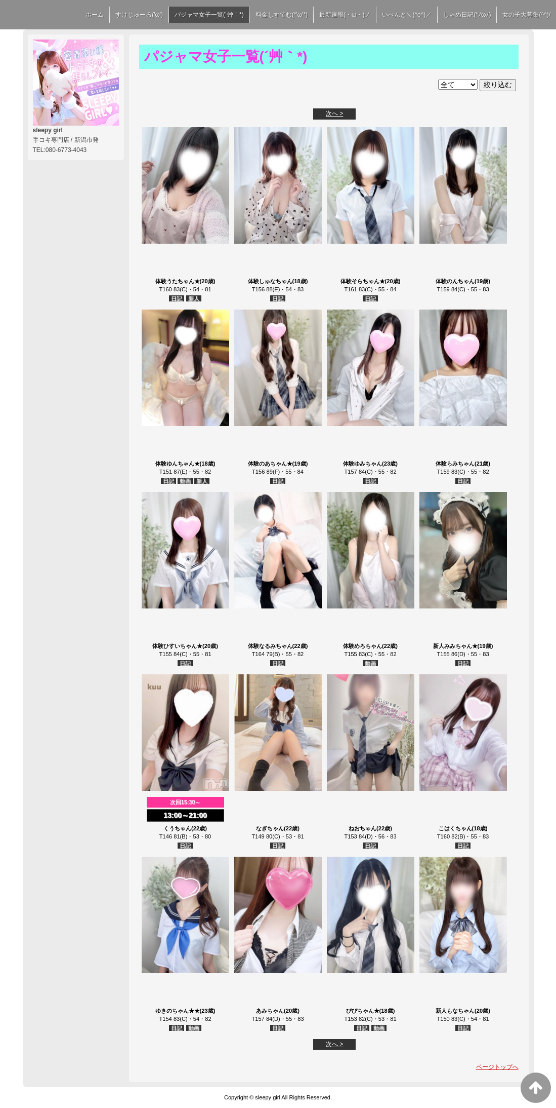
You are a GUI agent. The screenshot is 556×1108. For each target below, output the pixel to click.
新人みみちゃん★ (455, 646)
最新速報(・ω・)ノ (344, 14)
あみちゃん (270, 1011)
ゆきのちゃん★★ (177, 1011)
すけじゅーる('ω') (139, 14)
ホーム (94, 14)
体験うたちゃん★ (177, 281)
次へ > (334, 113)
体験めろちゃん (362, 646)
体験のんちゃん (455, 281)
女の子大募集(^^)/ (526, 14)
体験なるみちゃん (270, 646)
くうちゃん (177, 828)
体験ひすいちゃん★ (177, 646)
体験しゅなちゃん (270, 281)
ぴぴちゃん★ (362, 1011)
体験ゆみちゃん (362, 464)
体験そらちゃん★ (362, 281)
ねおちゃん (362, 828)
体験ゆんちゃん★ (177, 464)
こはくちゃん (455, 828)
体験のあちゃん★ (270, 464)
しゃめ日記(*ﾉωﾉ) (467, 14)
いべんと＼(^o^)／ (407, 14)
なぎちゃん (270, 828)
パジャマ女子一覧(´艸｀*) (209, 14)
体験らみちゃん (455, 464)
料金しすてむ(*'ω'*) (281, 14)
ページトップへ (497, 1067)
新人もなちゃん (455, 1011)
